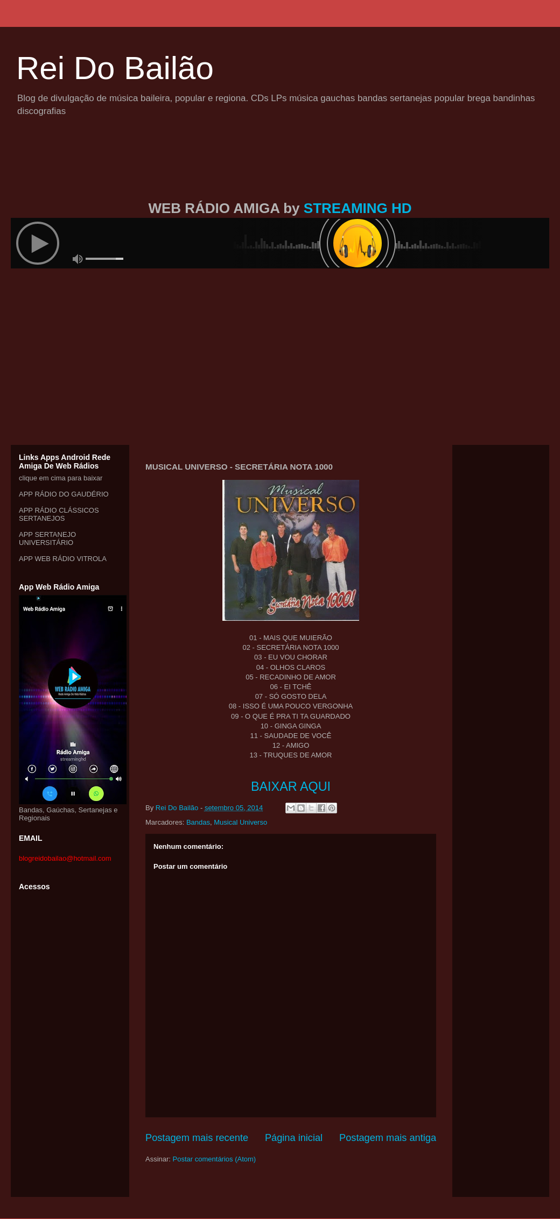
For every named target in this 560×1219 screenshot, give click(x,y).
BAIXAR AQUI (291, 786)
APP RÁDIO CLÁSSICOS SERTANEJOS (59, 514)
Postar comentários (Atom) (214, 1159)
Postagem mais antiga (387, 1137)
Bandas (198, 822)
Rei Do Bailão (115, 68)
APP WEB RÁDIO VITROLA (63, 559)
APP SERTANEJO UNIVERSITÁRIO (47, 538)
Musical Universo (240, 822)
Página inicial (294, 1137)
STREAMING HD (358, 208)
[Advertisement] (280, 171)
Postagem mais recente (196, 1137)
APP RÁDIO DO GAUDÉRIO (64, 494)
